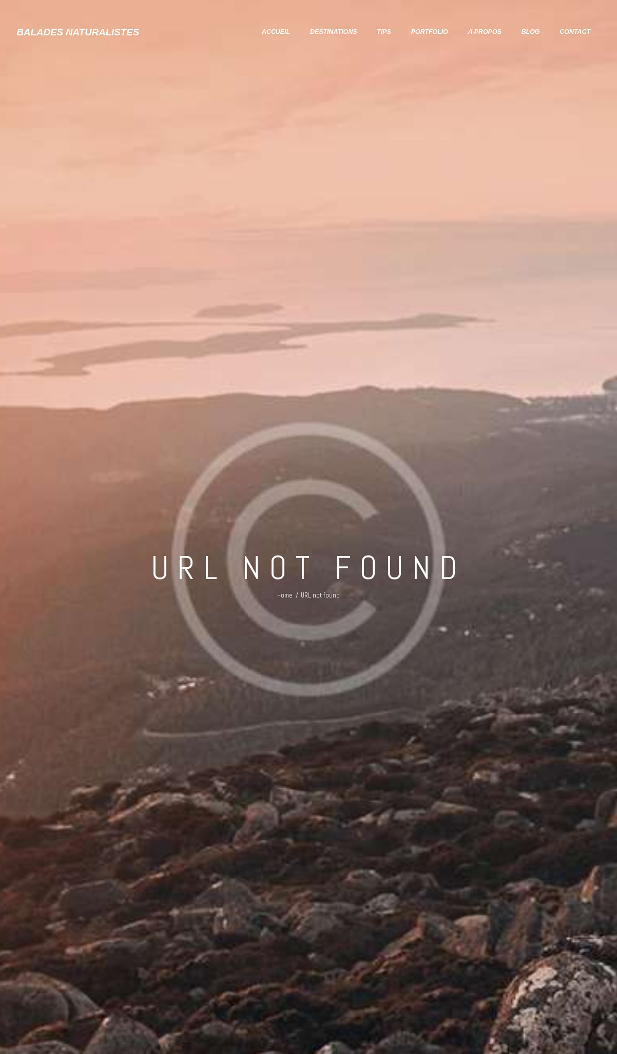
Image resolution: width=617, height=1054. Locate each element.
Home (285, 595)
